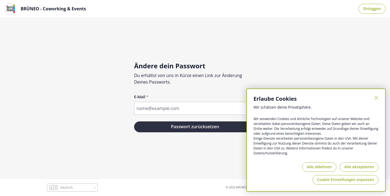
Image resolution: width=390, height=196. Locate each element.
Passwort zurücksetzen (195, 127)
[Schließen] (376, 97)
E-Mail (139, 96)
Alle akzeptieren (359, 166)
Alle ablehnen (319, 166)
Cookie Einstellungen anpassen (345, 179)
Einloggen (372, 8)
